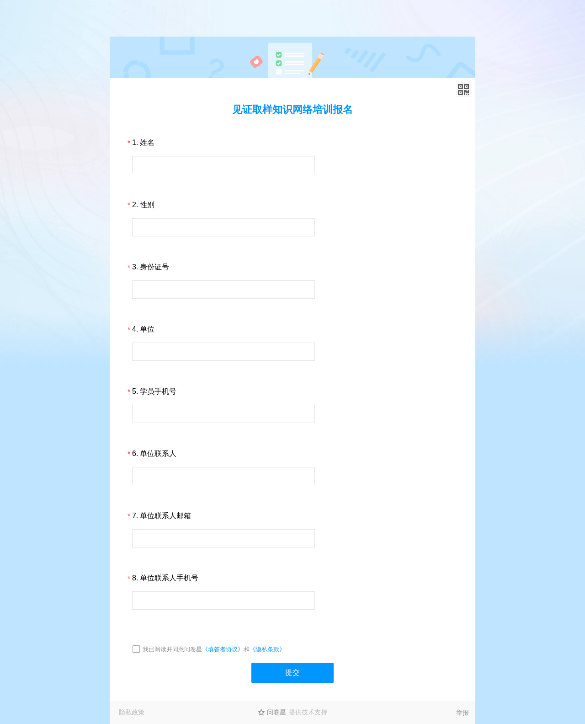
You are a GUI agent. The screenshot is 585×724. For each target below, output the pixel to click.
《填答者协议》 (223, 649)
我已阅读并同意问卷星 (172, 649)
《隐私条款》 (267, 649)
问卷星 (276, 712)
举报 (462, 712)
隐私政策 (131, 712)
